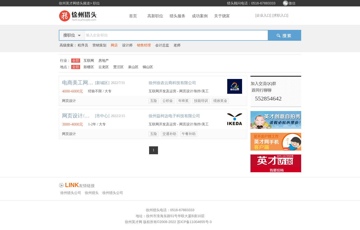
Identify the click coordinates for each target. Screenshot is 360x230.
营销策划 (99, 45)
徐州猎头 (92, 193)
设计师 (127, 45)
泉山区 (133, 67)
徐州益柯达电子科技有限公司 (174, 116)
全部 (75, 60)
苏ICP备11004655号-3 (194, 222)
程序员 (83, 45)
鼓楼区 (89, 67)
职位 (96, 3)
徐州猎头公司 (70, 193)
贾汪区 (118, 67)
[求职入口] (280, 15)
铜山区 (148, 67)
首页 (133, 16)
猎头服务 (177, 16)
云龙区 (103, 67)
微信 (292, 3)
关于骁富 (222, 16)
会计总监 (162, 45)
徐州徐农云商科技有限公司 (172, 83)
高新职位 (155, 16)
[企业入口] (263, 15)
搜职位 (69, 35)
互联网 (89, 60)
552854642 (268, 98)
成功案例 (200, 16)
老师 (177, 45)
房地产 (103, 60)
